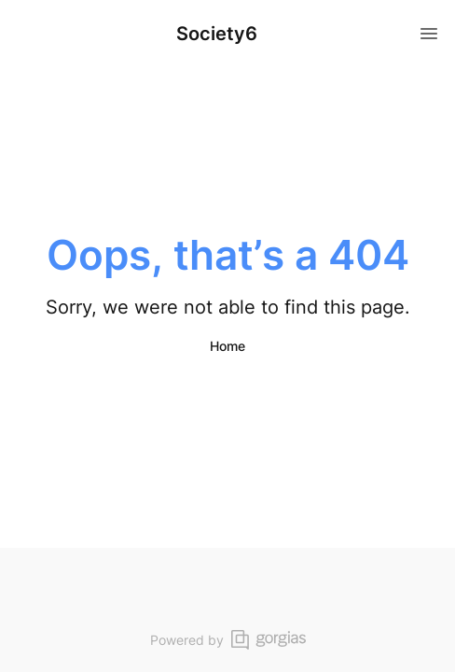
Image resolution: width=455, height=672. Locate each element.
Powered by (228, 640)
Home (227, 346)
